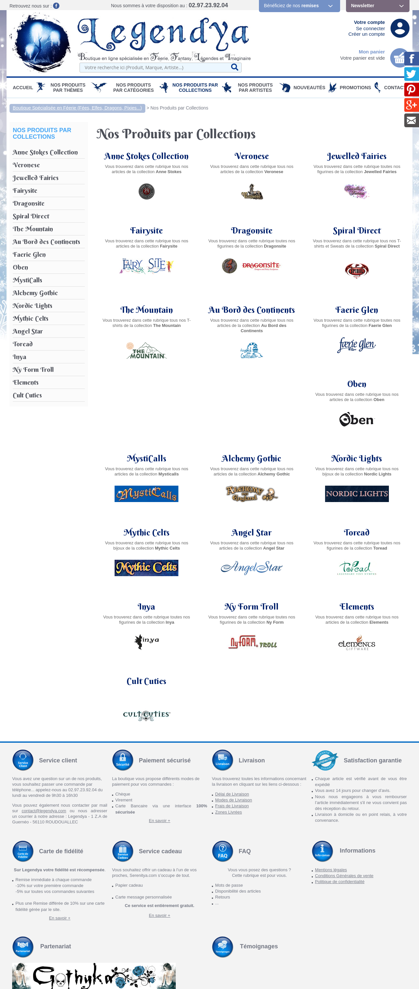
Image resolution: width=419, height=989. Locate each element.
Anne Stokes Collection (147, 156)
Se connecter (370, 28)
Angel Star (357, 458)
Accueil (23, 87)
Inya (252, 532)
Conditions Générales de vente (344, 801)
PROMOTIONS (355, 87)
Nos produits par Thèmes (68, 87)
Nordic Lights (146, 458)
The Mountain (146, 304)
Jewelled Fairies (357, 156)
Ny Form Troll (357, 532)
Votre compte (369, 22)
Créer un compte (366, 34)
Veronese (252, 156)
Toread (146, 532)
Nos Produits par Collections (195, 87)
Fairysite (146, 230)
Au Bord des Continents (252, 304)
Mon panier (372, 51)
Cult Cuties (252, 606)
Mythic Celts (252, 458)
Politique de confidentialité (339, 807)
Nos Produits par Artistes (255, 87)
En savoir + (159, 746)
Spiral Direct (357, 230)
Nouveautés (309, 87)
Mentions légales (331, 795)
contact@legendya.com (44, 736)
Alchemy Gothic (356, 384)
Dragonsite (251, 230)
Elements (146, 606)
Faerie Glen (357, 304)
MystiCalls (251, 384)
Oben (146, 384)
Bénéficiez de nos (291, 5)
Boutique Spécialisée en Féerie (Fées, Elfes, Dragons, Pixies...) (77, 108)
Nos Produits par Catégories (133, 87)
